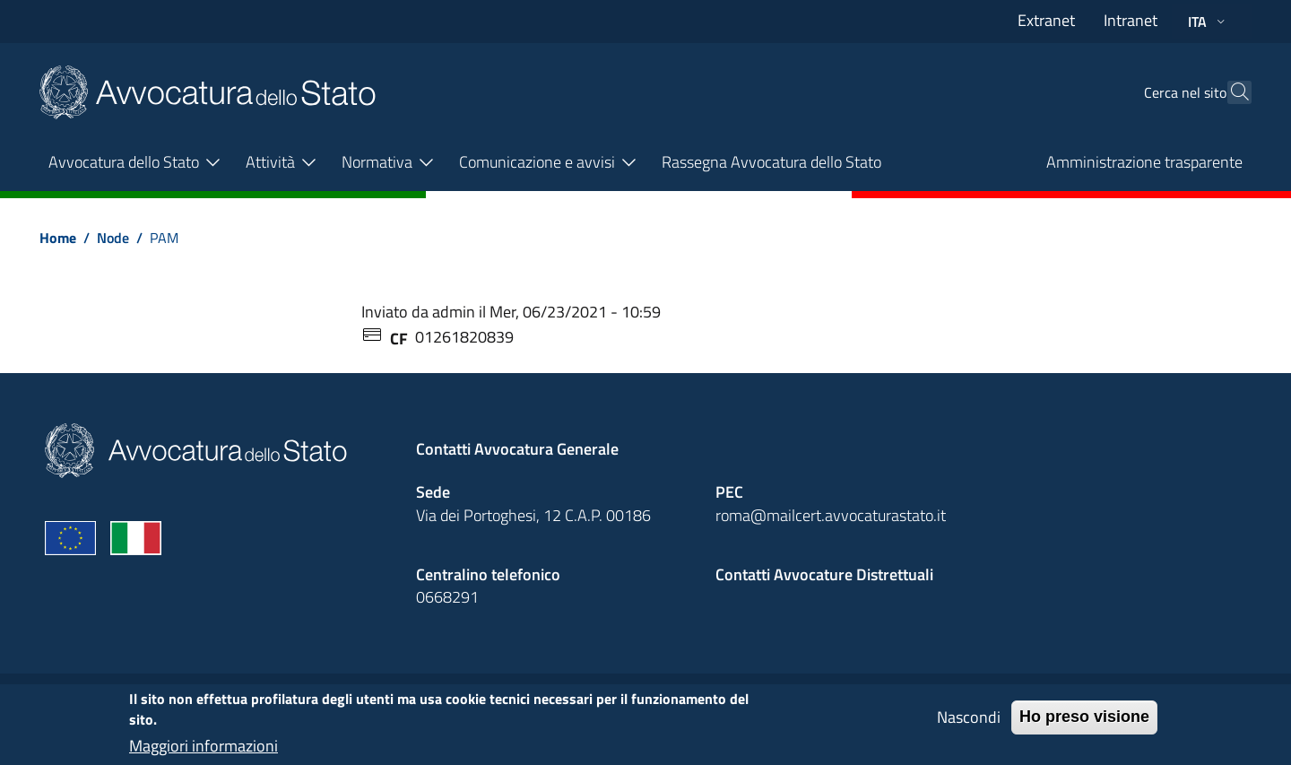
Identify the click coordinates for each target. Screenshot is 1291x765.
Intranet (1130, 20)
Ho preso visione (1084, 725)
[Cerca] (1230, 92)
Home (57, 237)
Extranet (1046, 20)
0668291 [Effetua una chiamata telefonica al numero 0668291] (447, 597)
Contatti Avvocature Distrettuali (824, 574)
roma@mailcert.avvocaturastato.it (830, 515)
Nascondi (969, 725)
